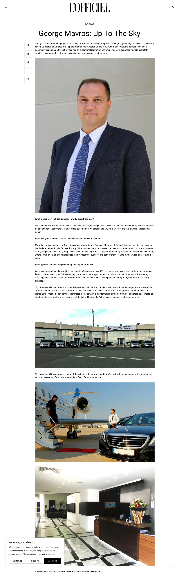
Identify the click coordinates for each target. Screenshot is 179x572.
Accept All (52, 561)
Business (90, 24)
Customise (17, 561)
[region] (34, 552)
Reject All (35, 561)
